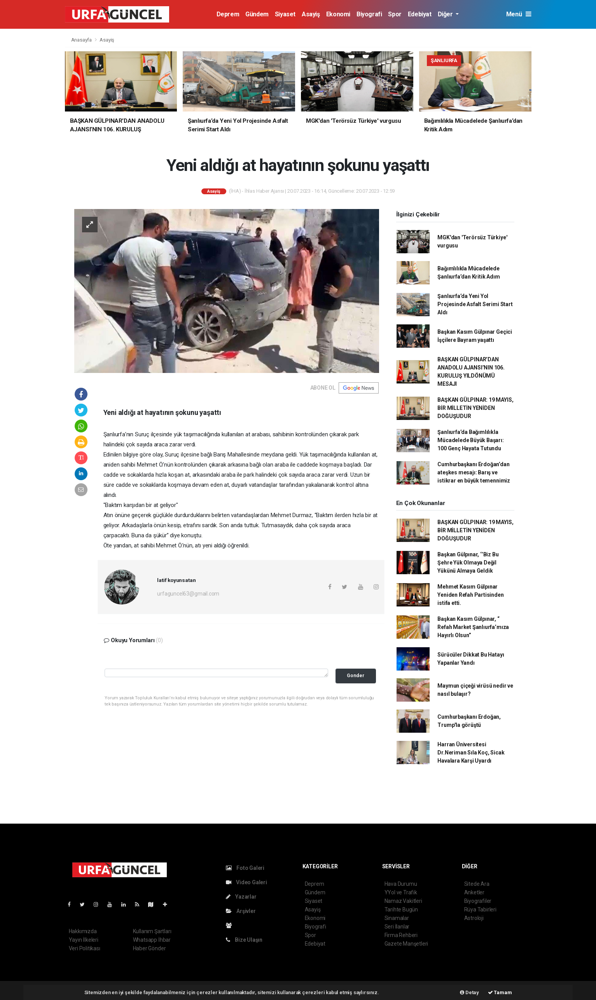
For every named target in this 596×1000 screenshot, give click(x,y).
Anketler (474, 892)
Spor (394, 14)
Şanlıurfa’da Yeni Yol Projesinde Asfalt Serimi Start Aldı (474, 304)
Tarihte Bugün (401, 909)
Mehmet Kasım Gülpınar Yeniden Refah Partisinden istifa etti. (470, 595)
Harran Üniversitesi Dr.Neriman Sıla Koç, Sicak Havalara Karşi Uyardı (470, 752)
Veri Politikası (84, 948)
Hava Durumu (401, 884)
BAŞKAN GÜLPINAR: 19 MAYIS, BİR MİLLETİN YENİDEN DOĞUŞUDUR (475, 408)
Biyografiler (478, 901)
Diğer (446, 14)
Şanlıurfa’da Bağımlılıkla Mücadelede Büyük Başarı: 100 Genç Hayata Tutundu (470, 440)
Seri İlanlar (397, 926)
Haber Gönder (149, 948)
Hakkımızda (83, 931)
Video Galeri (246, 882)
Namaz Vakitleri (403, 901)
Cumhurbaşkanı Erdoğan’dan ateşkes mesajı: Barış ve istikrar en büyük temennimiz (473, 472)
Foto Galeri (245, 868)
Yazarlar (241, 897)
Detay (469, 992)
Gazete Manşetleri (406, 944)
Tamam (500, 992)
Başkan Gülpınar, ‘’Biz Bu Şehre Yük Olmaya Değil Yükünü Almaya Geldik (467, 562)
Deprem (228, 14)
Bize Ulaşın (244, 940)
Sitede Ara (476, 884)
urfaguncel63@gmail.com (188, 594)
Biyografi (369, 14)
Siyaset (285, 14)
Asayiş (311, 14)
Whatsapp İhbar (152, 940)
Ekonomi (338, 14)
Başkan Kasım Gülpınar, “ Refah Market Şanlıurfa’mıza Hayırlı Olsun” (473, 627)
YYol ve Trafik (401, 892)
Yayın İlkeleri (83, 940)
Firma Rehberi (401, 935)
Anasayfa (82, 40)
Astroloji (474, 918)
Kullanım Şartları (152, 931)
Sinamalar (397, 918)
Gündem (257, 14)
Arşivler (241, 911)
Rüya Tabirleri (480, 909)
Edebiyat (420, 14)
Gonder (355, 675)
